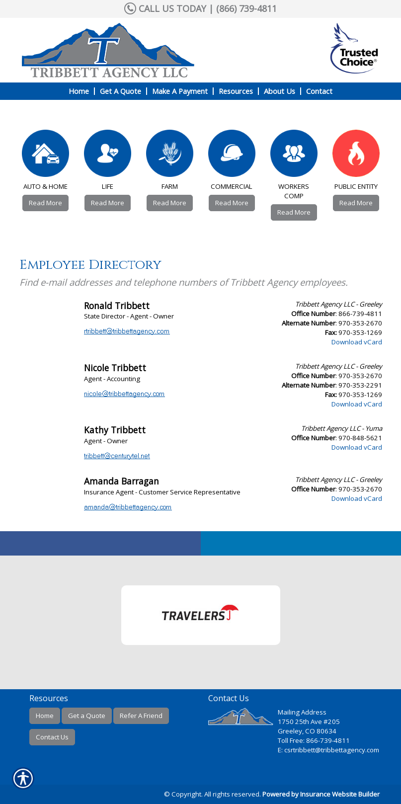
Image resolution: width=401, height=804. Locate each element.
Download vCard (356, 341)
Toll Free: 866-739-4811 (314, 740)
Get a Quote (86, 715)
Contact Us (52, 736)
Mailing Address (302, 712)
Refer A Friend (141, 715)
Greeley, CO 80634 (307, 730)
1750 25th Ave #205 (309, 721)
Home (45, 715)
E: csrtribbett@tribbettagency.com (328, 749)
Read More (45, 202)
